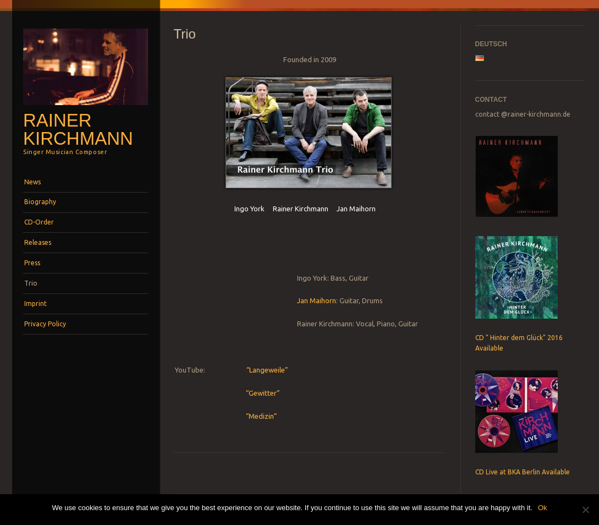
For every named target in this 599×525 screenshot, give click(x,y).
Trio (30, 283)
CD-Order (39, 222)
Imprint (35, 303)
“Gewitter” (263, 393)
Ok (542, 508)
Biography (40, 201)
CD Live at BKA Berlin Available (522, 471)
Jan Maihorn (316, 300)
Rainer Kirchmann (78, 129)
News (32, 181)
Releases (37, 242)
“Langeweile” (266, 370)
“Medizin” (261, 416)
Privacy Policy (45, 323)
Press (32, 262)
